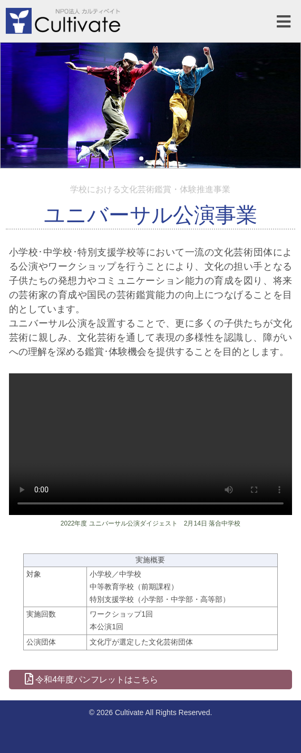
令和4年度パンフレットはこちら (91, 679)
